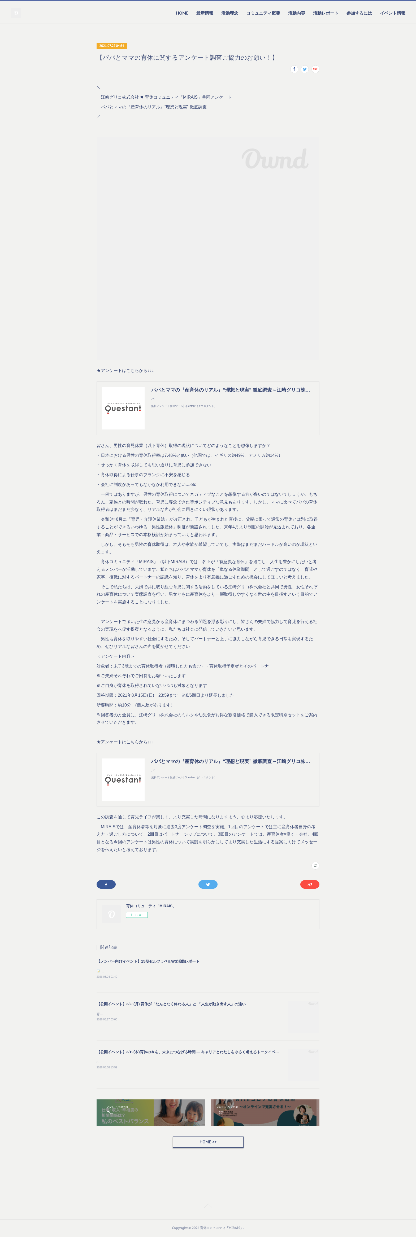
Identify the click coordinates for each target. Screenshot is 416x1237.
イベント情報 (392, 13)
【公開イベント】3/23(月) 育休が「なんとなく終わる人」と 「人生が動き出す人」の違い (171, 1004)
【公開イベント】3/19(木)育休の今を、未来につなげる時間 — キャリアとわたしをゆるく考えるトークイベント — (192, 1052)
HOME (182, 13)
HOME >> (208, 1142)
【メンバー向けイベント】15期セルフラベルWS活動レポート (148, 961)
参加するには (359, 13)
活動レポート (326, 13)
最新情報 (204, 13)
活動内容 (296, 13)
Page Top (208, 1207)
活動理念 (229, 13)
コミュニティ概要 (263, 13)
